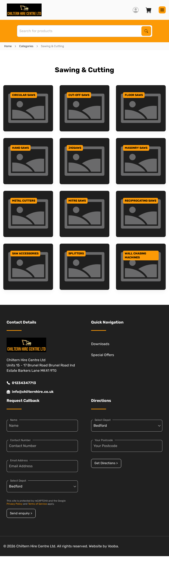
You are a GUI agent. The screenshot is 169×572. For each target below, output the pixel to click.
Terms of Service (37, 503)
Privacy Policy (14, 503)
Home (8, 46)
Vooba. (113, 546)
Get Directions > (106, 463)
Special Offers (102, 355)
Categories (26, 46)
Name (13, 419)
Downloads (100, 344)
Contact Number (20, 440)
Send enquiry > (21, 513)
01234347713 (21, 383)
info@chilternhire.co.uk (30, 391)
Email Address (19, 460)
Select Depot (18, 480)
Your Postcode (104, 440)
